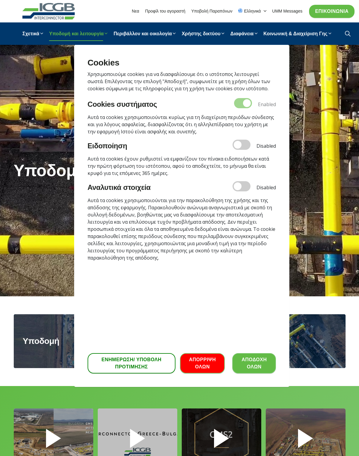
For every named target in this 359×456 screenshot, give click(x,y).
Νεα (135, 11)
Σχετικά (30, 33)
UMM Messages (287, 11)
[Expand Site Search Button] (348, 33)
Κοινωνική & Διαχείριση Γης (295, 33)
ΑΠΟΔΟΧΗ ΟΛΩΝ (254, 363)
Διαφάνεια (241, 33)
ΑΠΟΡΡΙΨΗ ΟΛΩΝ (202, 363)
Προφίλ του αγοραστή (165, 11)
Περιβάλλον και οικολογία (143, 33)
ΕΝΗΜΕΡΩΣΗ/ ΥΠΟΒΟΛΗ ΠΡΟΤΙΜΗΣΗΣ (131, 363)
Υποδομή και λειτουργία (76, 33)
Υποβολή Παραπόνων (211, 11)
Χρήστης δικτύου (201, 33)
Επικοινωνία (332, 11)
